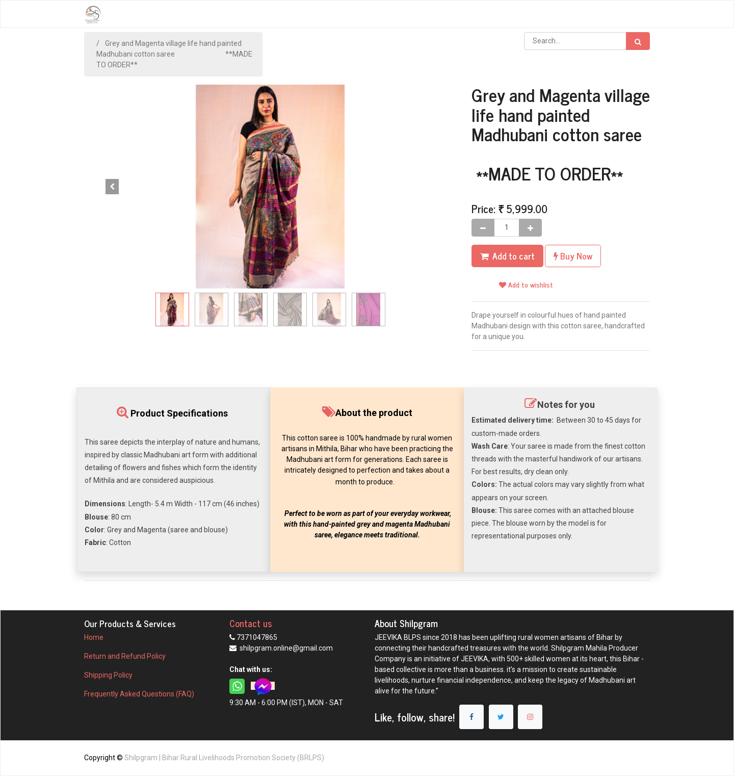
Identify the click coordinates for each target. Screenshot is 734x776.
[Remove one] (482, 228)
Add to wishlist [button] (526, 284)
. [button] (428, 187)
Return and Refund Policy (125, 656)
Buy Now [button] (573, 255)
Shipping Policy (109, 675)
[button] (112, 186)
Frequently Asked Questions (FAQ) (139, 694)
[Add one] (530, 228)
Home (93, 637)
